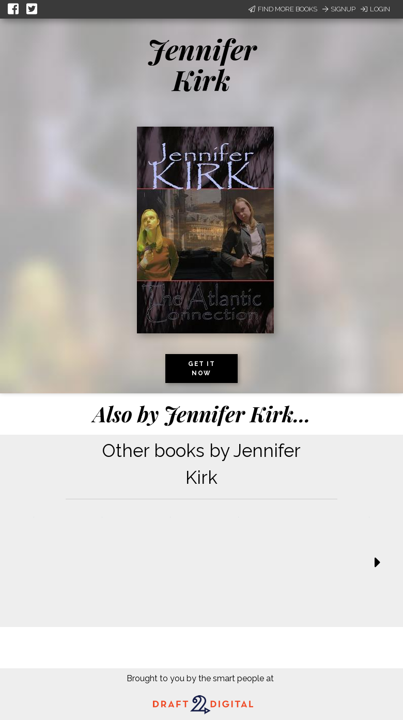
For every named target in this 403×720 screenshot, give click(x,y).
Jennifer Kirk (201, 64)
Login (375, 9)
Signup (338, 9)
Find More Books (283, 9)
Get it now (201, 368)
